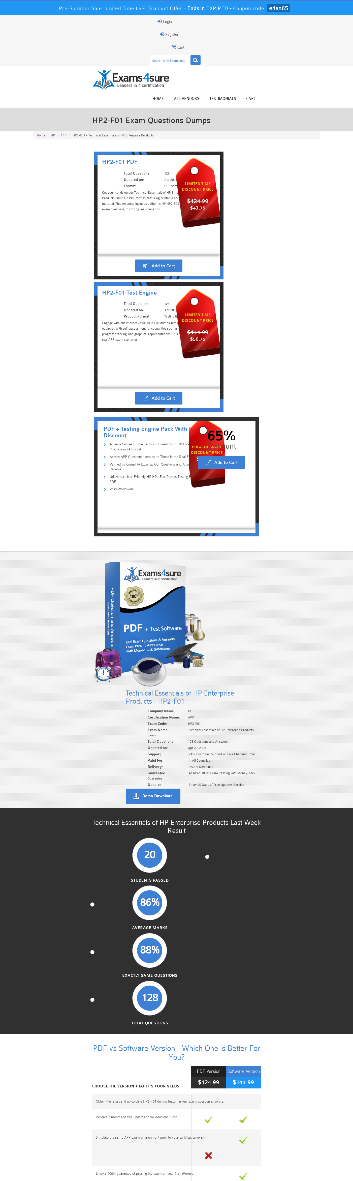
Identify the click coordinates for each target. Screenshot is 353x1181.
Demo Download (199, 417)
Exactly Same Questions (213, 521)
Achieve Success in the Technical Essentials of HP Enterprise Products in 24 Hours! (119, 237)
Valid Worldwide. (66, 269)
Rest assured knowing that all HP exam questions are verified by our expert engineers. (249, 818)
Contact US (146, 1172)
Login (288, 21)
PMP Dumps (57, 1142)
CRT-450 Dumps (248, 1142)
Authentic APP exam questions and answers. (78, 772)
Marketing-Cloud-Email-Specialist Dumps (296, 1144)
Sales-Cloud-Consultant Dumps (152, 1144)
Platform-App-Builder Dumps (57, 1153)
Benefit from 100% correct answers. (70, 793)
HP (53, 86)
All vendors (250, 41)
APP (63, 86)
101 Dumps (104, 1142)
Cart (314, 41)
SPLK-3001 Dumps (248, 1151)
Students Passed (66, 521)
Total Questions (287, 521)
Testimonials (286, 41)
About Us (59, 1172)
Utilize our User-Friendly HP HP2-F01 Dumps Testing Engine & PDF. (107, 261)
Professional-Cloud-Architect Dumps (200, 1144)
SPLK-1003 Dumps (200, 1151)
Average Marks (139, 521)
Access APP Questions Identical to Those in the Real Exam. (100, 245)
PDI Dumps (105, 1151)
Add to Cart (107, 192)
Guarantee (83, 1172)
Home (221, 41)
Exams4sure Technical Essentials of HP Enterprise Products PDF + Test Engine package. (252, 775)
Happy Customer (174, 1107)
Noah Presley (174, 1098)
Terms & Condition (114, 1172)
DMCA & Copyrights (179, 1172)
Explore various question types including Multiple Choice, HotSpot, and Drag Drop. (103, 818)
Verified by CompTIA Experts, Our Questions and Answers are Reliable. (110, 253)
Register (261, 21)
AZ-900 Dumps (152, 1151)
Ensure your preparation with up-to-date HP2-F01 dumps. (235, 793)
